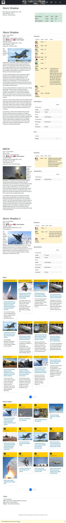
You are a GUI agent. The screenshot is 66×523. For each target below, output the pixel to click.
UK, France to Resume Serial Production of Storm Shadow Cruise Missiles (56, 296)
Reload (18, 521)
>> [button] (35, 396)
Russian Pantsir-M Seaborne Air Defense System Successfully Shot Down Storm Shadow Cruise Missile (25, 372)
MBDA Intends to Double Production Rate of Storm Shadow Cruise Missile (25, 338)
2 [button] (32, 396)
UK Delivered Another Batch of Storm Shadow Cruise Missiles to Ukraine (41, 295)
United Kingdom (37, 95)
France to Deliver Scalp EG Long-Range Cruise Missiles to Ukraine (55, 361)
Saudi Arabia (36, 65)
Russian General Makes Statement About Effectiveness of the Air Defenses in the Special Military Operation (9, 372)
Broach (37, 138)
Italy (37, 57)
